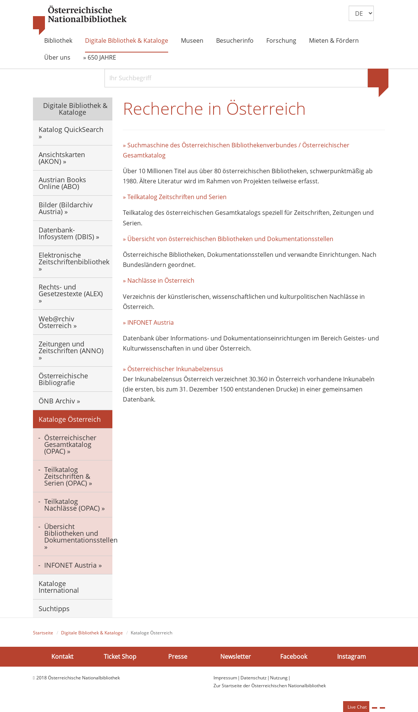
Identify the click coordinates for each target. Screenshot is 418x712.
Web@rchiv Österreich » (58, 322)
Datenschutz (253, 678)
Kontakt (62, 656)
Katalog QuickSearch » (71, 133)
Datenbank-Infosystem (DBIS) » (69, 233)
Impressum (225, 678)
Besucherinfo (235, 40)
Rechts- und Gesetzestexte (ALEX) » (71, 293)
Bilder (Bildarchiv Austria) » (66, 208)
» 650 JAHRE (99, 57)
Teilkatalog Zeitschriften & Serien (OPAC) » (68, 476)
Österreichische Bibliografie (63, 379)
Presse (177, 656)
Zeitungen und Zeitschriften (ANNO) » (71, 350)
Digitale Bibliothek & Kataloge (126, 40)
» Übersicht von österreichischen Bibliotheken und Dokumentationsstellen (228, 239)
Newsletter (235, 656)
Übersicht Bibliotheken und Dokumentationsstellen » (78, 536)
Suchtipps (54, 608)
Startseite (43, 633)
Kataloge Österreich (70, 419)
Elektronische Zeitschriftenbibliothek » (74, 261)
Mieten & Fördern (334, 40)
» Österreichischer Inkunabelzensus (173, 369)
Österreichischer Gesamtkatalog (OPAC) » (70, 444)
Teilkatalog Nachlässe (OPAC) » (74, 505)
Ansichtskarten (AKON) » (62, 158)
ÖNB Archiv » (59, 400)
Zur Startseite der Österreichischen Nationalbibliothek (269, 685)
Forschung (281, 40)
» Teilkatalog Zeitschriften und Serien (175, 197)
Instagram (351, 656)
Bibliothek (58, 40)
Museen (192, 40)
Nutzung (279, 678)
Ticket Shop (120, 656)
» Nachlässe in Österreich (158, 280)
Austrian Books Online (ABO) (62, 183)
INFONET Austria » (73, 565)
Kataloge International (59, 587)
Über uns (57, 57)
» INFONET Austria (148, 322)
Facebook (293, 656)
